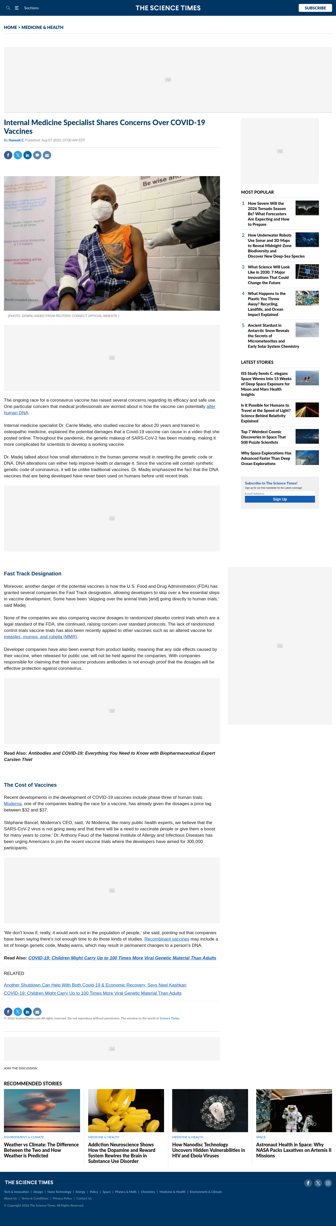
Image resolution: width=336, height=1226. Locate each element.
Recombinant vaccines (166, 939)
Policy (94, 1192)
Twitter (18, 155)
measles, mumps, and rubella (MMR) (40, 636)
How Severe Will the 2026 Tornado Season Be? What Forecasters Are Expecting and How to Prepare (268, 214)
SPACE (261, 1137)
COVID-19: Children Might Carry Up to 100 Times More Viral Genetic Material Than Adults (122, 958)
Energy (80, 1192)
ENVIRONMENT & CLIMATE (24, 1137)
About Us (10, 1198)
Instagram (328, 1183)
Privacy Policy (62, 1198)
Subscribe (315, 8)
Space (107, 1192)
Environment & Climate (206, 1192)
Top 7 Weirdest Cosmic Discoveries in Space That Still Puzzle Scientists (263, 437)
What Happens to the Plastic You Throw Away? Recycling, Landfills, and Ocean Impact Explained (267, 304)
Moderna (13, 803)
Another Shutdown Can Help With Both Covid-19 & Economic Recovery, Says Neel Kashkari (95, 985)
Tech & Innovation (16, 1192)
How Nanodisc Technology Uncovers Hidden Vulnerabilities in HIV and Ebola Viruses (208, 1150)
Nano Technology (59, 1192)
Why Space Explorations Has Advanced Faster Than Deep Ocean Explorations (266, 458)
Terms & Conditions (34, 1198)
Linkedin (27, 155)
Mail (47, 155)
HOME (10, 27)
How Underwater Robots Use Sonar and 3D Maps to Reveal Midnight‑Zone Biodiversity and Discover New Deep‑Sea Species (276, 245)
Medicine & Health (172, 1192)
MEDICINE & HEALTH (43, 27)
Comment (37, 155)
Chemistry (148, 1192)
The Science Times (168, 8)
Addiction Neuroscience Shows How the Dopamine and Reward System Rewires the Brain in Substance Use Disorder (121, 1153)
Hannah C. (17, 140)
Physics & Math (125, 1192)
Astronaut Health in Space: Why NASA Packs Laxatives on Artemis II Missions (294, 1150)
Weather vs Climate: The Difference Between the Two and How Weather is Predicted (41, 1150)
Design (38, 1192)
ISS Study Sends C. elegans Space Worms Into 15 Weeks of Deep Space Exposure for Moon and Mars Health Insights (266, 384)
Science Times (169, 1018)
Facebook (8, 155)
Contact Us (84, 1198)
